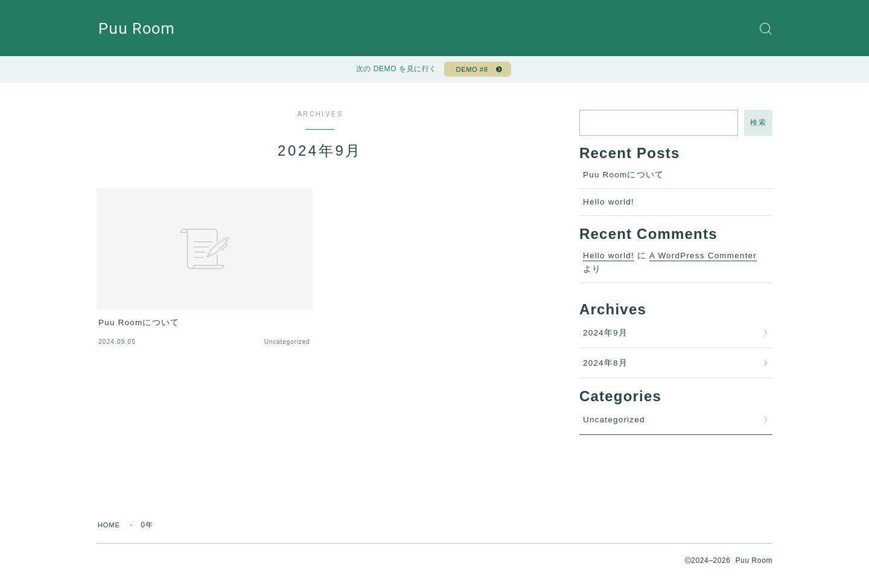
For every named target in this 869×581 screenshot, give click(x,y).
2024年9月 (605, 336)
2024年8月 (605, 366)
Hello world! (608, 205)
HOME (110, 528)
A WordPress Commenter (703, 259)
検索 (758, 126)
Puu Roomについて (623, 178)
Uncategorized (614, 423)
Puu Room (139, 28)
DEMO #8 (470, 71)
